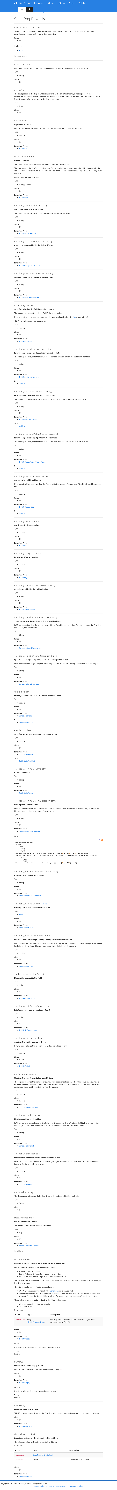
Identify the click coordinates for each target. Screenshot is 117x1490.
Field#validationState (27, 507)
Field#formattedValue (27, 233)
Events (72, 3)
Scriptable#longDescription (29, 684)
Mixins (62, 3)
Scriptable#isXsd (25, 1184)
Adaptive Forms (22, 3)
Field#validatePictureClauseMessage (33, 462)
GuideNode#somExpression (29, 831)
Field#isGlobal (24, 1066)
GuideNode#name (26, 793)
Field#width (23, 545)
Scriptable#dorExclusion (28, 1107)
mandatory (54, 1291)
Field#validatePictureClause (30, 297)
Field (21, 50)
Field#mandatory (25, 341)
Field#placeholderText (27, 998)
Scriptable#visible (26, 716)
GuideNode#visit (25, 1476)
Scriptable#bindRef (26, 1146)
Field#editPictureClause (28, 1030)
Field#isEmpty (24, 1382)
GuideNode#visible (26, 722)
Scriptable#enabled (26, 754)
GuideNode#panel (26, 928)
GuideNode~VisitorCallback (43, 1455)
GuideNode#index (26, 966)
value (74, 317)
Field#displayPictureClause (29, 265)
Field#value (23, 197)
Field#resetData (25, 1426)
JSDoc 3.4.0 (59, 1486)
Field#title (23, 148)
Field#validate (24, 1339)
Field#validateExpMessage (29, 419)
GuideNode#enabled (27, 761)
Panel (45, 903)
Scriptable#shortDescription (30, 648)
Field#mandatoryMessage (29, 377)
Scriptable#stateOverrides (29, 1246)
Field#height (24, 577)
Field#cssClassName (27, 609)
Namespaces (38, 3)
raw (99, 839)
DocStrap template (76, 1486)
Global (82, 3)
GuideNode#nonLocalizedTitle (30, 896)
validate (22, 383)
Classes (51, 3)
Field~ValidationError (36, 1322)
